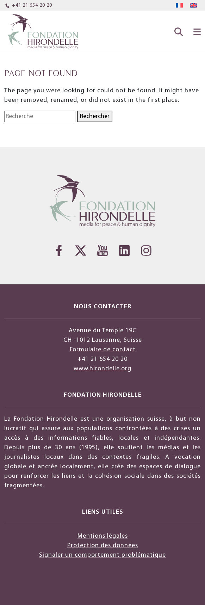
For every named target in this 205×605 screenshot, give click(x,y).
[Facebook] (58, 250)
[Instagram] (146, 250)
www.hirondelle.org (102, 368)
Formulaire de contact (103, 349)
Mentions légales (102, 536)
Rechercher (95, 116)
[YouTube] (102, 250)
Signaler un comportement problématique (102, 555)
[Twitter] (80, 250)
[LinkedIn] (124, 250)
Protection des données (102, 545)
